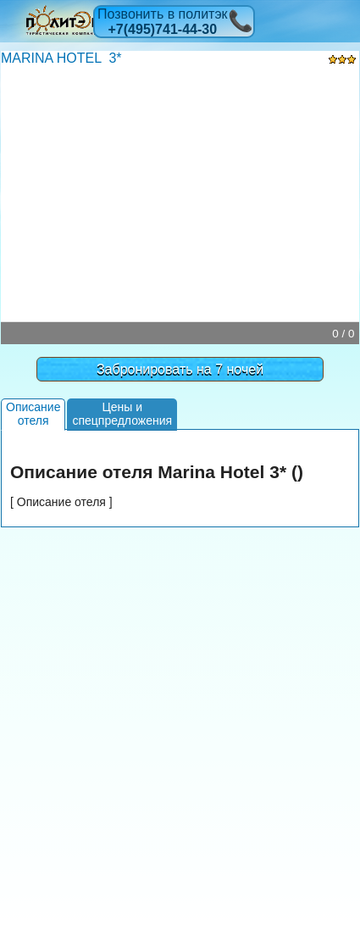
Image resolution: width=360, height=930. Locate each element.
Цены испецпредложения (122, 413)
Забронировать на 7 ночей (180, 369)
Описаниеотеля (33, 413)
